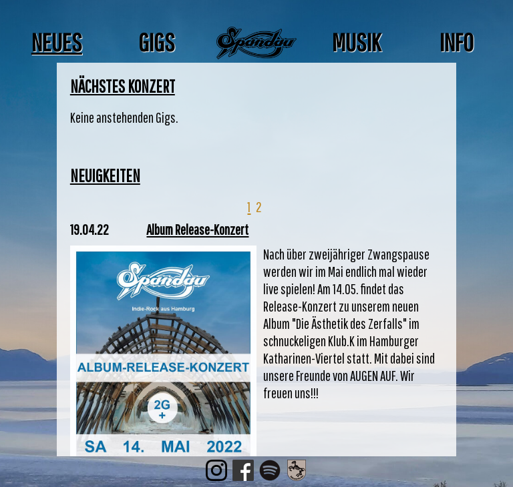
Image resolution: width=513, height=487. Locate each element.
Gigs (156, 42)
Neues (56, 42)
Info (457, 42)
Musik (356, 42)
